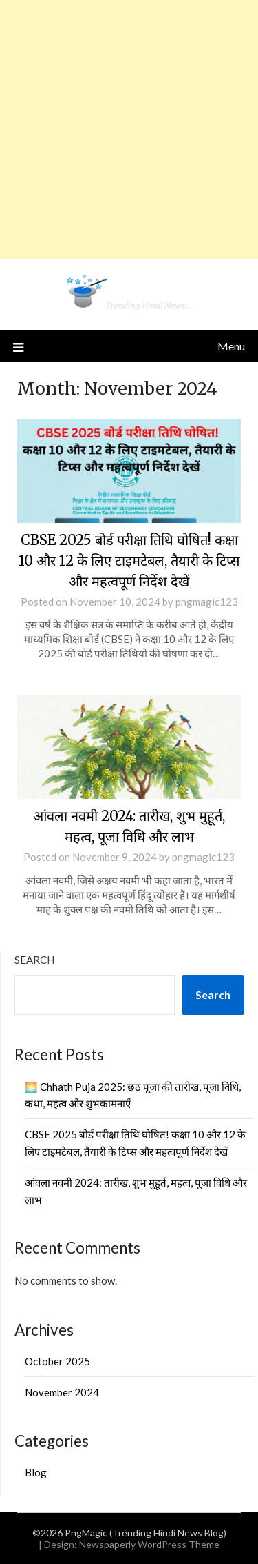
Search (34, 959)
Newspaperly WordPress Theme (149, 1544)
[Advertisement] (129, 129)
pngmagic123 (206, 601)
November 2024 (62, 1392)
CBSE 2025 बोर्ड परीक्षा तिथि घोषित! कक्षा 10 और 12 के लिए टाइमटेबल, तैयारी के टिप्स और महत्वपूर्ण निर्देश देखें (129, 560)
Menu (231, 346)
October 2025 (57, 1361)
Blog (36, 1472)
